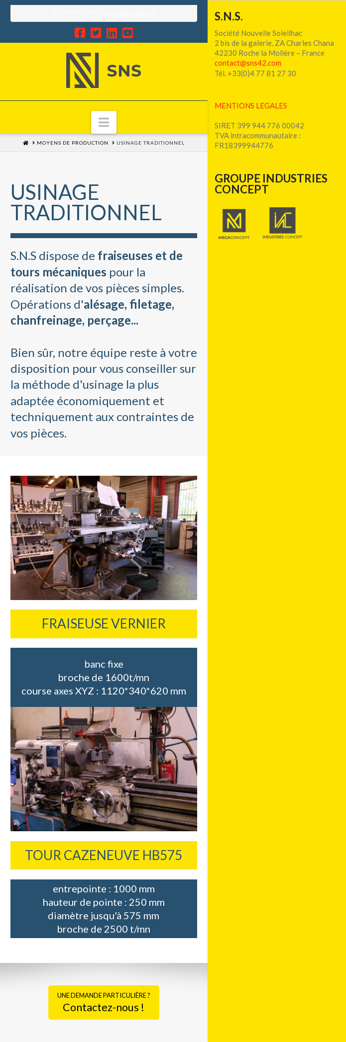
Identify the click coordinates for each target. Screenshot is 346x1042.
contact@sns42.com (248, 62)
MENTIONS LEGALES (251, 105)
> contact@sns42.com (128, 12)
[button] (103, 122)
